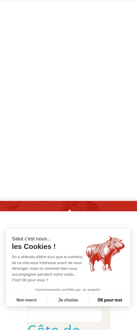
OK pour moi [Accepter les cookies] (110, 300)
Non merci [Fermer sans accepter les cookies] (26, 300)
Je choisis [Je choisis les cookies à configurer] (68, 300)
